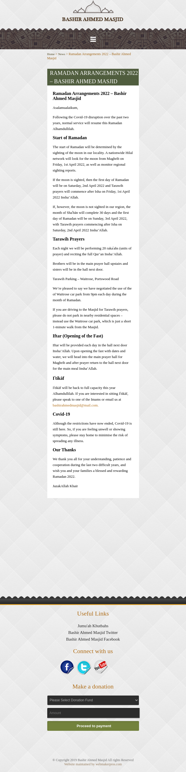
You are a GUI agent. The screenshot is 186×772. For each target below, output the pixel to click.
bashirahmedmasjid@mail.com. (76, 405)
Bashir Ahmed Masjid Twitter (93, 632)
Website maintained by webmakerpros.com (93, 764)
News (61, 54)
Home (51, 54)
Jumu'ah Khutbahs (93, 626)
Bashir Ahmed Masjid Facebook (93, 639)
